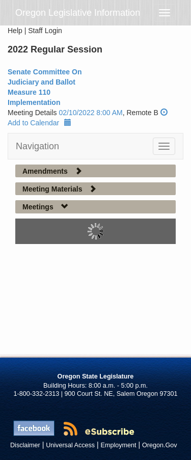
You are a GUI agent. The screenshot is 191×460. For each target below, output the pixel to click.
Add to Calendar (39, 123)
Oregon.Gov (159, 445)
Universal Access (70, 445)
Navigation (37, 146)
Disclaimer (25, 445)
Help (15, 30)
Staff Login (45, 30)
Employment (119, 445)
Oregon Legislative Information (77, 13)
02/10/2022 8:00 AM (90, 113)
